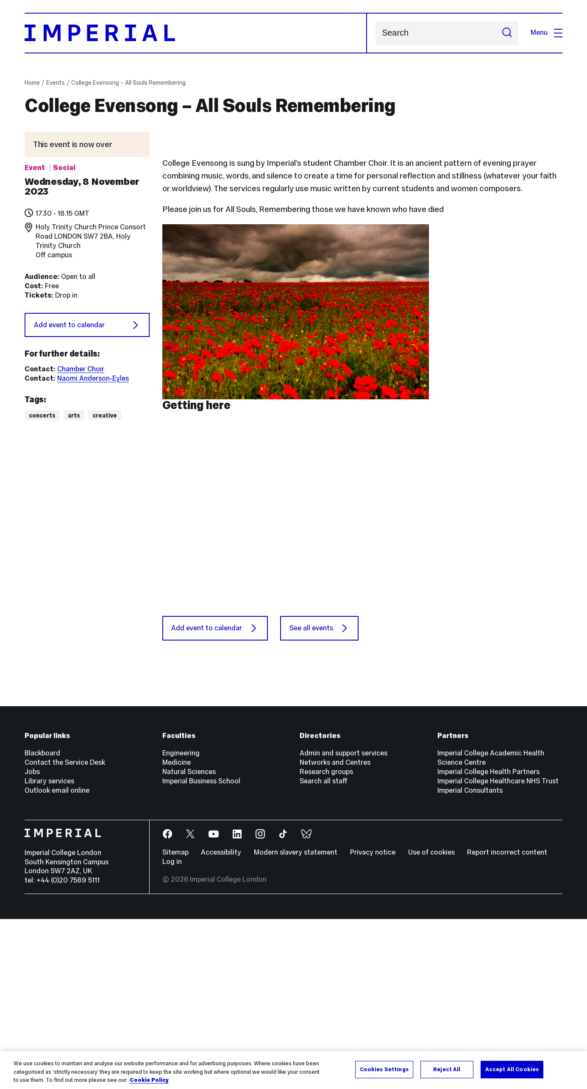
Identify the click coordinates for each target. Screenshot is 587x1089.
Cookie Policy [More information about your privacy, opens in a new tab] (149, 1080)
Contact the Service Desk (65, 932)
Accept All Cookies (512, 1069)
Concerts (42, 415)
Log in (172, 1031)
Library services (49, 951)
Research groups (326, 942)
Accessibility (221, 1022)
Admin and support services (343, 923)
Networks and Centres (335, 932)
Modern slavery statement (295, 1022)
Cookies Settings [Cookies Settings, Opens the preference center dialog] (384, 1069)
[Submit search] (506, 33)
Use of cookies (431, 1022)
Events (55, 82)
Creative (104, 415)
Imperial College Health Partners (488, 942)
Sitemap (175, 1022)
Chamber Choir (80, 369)
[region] (293, 1070)
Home (32, 82)
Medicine (176, 932)
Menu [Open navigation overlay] (546, 32)
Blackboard (42, 923)
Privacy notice (372, 1022)
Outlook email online (57, 960)
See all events (319, 798)
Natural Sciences (189, 942)
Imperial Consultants (470, 960)
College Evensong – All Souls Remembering (128, 82)
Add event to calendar (87, 325)
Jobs (32, 942)
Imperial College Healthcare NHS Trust (498, 951)
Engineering (181, 923)
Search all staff (324, 951)
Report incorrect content (507, 1022)
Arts (74, 415)
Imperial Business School (201, 951)
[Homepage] (196, 33)
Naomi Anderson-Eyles (93, 378)
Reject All (446, 1069)
